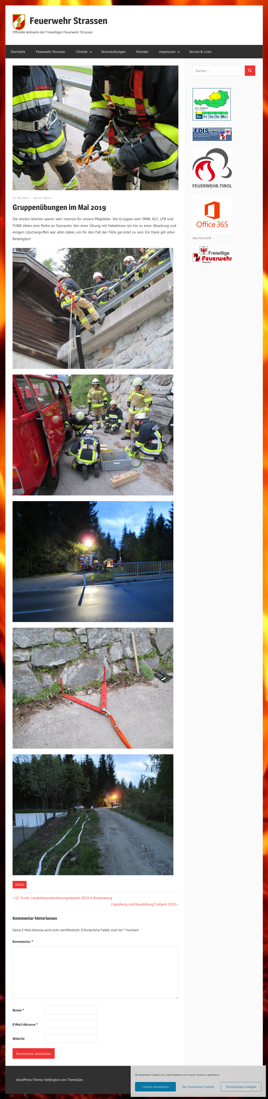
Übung (19, 885)
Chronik (84, 51)
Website (18, 1038)
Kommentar (23, 941)
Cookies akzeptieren (155, 1087)
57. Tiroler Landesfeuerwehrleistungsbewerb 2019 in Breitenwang (63, 898)
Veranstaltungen (113, 51)
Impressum (169, 51)
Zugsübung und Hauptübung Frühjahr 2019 (143, 904)
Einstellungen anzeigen (241, 1087)
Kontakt (142, 51)
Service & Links (200, 51)
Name (18, 1010)
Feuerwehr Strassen (68, 20)
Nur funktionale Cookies (198, 1087)
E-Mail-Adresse (25, 1024)
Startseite (18, 51)
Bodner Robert (43, 198)
